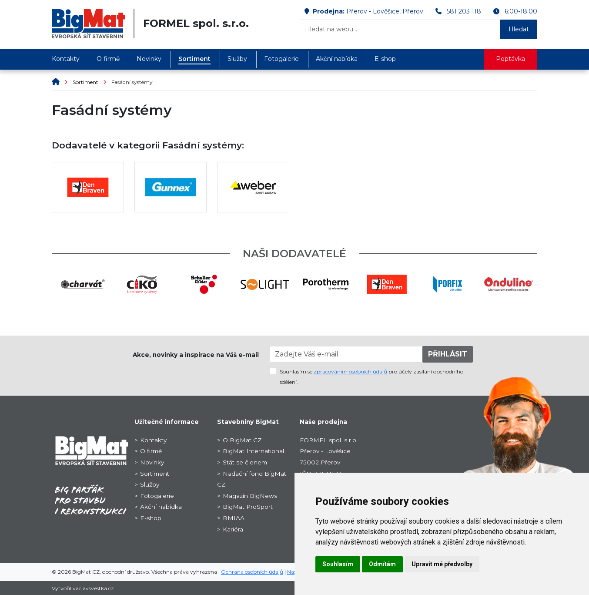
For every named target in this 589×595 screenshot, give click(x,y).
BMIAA (233, 517)
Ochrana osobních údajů (252, 571)
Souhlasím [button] (337, 564)
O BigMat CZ (242, 440)
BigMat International (253, 450)
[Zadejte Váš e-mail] (346, 354)
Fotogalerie (281, 59)
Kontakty (66, 59)
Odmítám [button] (382, 564)
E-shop (385, 59)
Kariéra (233, 529)
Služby (237, 59)
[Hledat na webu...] (400, 29)
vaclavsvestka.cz (93, 588)
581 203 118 (464, 11)
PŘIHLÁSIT (447, 354)
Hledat (519, 29)
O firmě (108, 59)
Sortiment (194, 59)
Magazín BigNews (250, 495)
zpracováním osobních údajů (350, 371)
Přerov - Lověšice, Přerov (384, 11)
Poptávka (510, 59)
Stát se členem (245, 462)
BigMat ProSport (248, 506)
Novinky (149, 59)
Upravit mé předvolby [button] (442, 564)
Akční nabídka (337, 59)
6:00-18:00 (521, 11)
